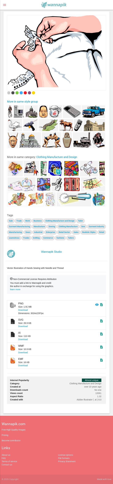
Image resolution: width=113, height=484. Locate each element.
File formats (63, 458)
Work (27, 221)
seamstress (14, 238)
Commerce (48, 238)
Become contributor (11, 440)
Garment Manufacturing (19, 226)
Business (38, 221)
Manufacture (39, 226)
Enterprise (50, 232)
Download (23, 310)
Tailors (71, 238)
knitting (36, 238)
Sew (83, 226)
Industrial (38, 232)
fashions (60, 238)
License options (65, 455)
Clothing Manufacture (68, 226)
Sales (76, 232)
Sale (11, 221)
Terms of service (9, 461)
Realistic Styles (89, 232)
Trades (26, 238)
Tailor (80, 221)
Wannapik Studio (51, 251)
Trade (19, 221)
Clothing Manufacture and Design (56, 157)
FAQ (4, 458)
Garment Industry (96, 226)
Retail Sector (64, 232)
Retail (101, 232)
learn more (15, 289)
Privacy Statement (67, 461)
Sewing (52, 226)
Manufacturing (15, 232)
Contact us (7, 464)
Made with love (104, 479)
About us (6, 455)
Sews (27, 232)
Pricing (5, 435)
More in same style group (22, 101)
